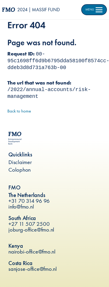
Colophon (19, 169)
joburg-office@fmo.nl (31, 229)
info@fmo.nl (21, 206)
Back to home (19, 111)
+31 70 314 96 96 (29, 201)
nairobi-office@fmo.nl (32, 251)
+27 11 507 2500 (29, 224)
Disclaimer (20, 162)
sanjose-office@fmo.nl (32, 269)
